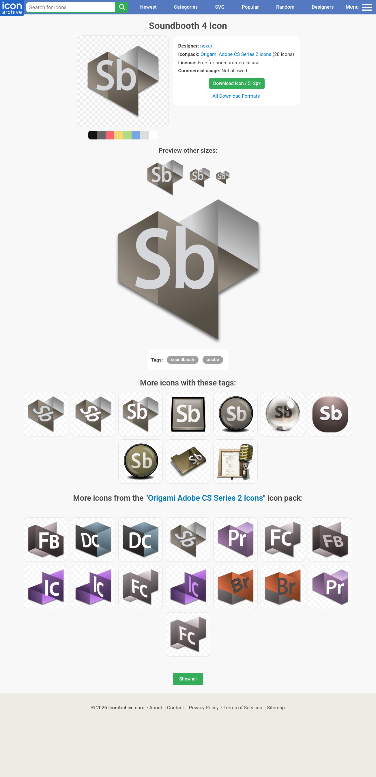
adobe (213, 359)
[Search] (121, 7)
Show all (188, 679)
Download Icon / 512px (237, 83)
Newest (148, 7)
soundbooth (182, 359)
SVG (220, 7)
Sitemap (276, 707)
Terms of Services (242, 707)
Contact (175, 707)
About (155, 707)
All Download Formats (236, 96)
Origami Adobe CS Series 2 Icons (236, 54)
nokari (207, 46)
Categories (186, 7)
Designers (323, 7)
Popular (250, 7)
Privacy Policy (203, 707)
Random (285, 7)
